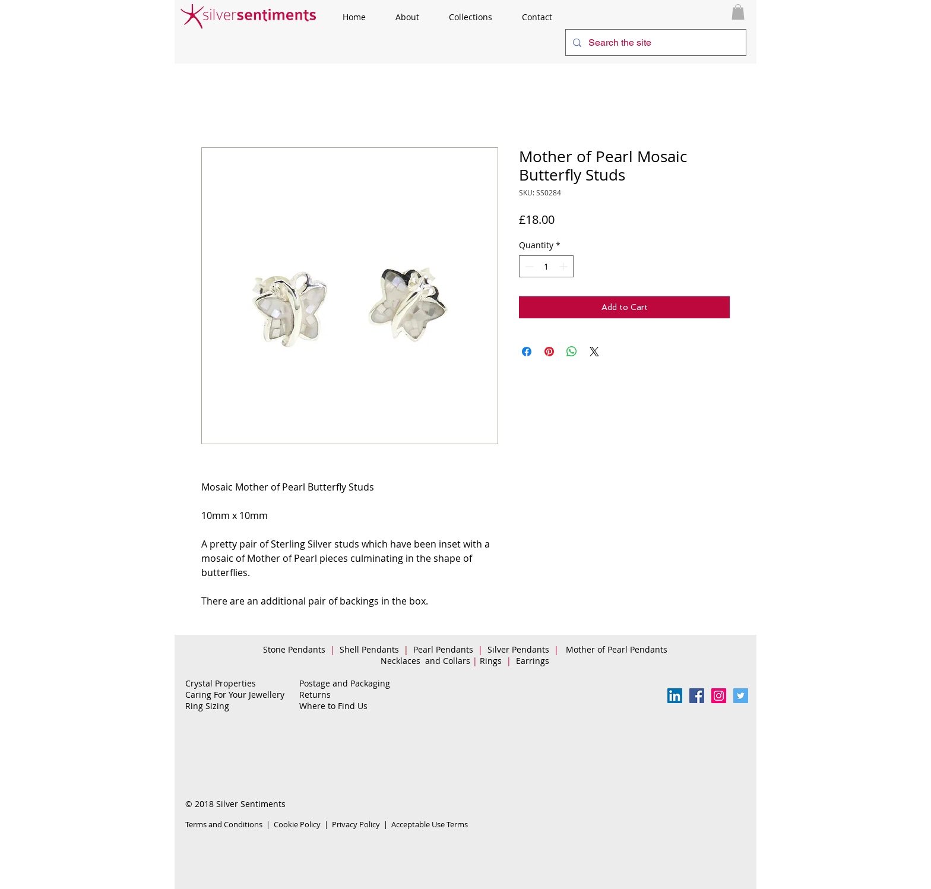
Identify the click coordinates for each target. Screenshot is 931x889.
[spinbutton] (546, 266)
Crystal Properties (220, 683)
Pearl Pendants (444, 649)
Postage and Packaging (344, 683)
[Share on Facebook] (527, 351)
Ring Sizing (207, 705)
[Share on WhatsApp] (572, 351)
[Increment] (564, 266)
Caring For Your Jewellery (234, 694)
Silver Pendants (518, 649)
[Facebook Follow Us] (696, 695)
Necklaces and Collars (425, 660)
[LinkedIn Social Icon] (674, 695)
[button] (738, 12)
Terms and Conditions (223, 824)
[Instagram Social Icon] (718, 695)
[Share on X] (594, 351)
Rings (492, 660)
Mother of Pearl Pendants (618, 649)
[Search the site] (654, 42)
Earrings (535, 660)
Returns (315, 694)
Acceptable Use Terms (429, 824)
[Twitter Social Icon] (740, 695)
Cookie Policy (297, 824)
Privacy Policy (356, 824)
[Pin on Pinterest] (549, 351)
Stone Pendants (294, 649)
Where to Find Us (333, 705)
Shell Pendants (369, 649)
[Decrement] (528, 266)
